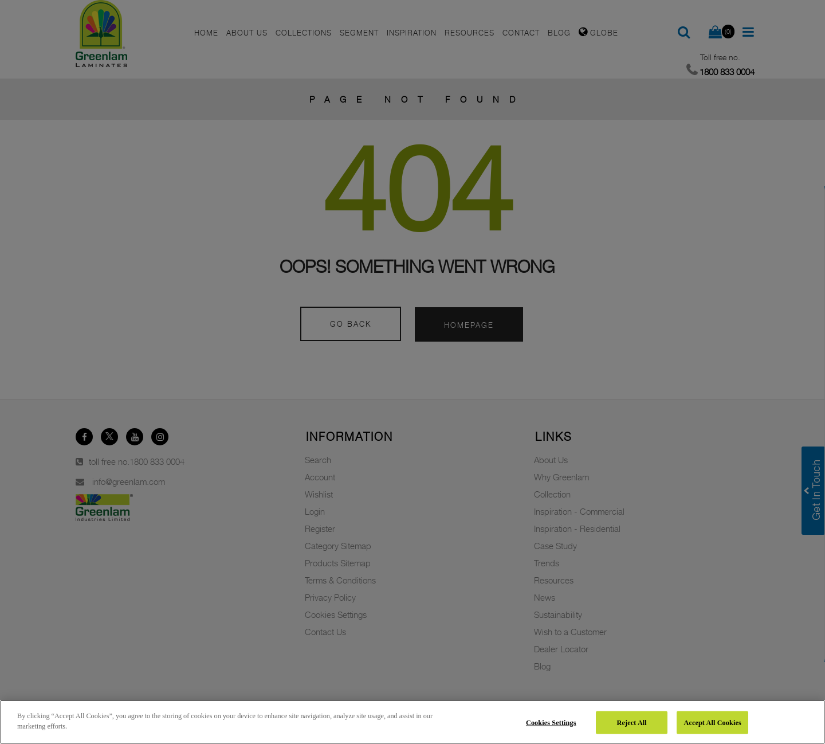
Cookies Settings (551, 722)
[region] (412, 722)
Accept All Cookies (712, 722)
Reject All (632, 722)
